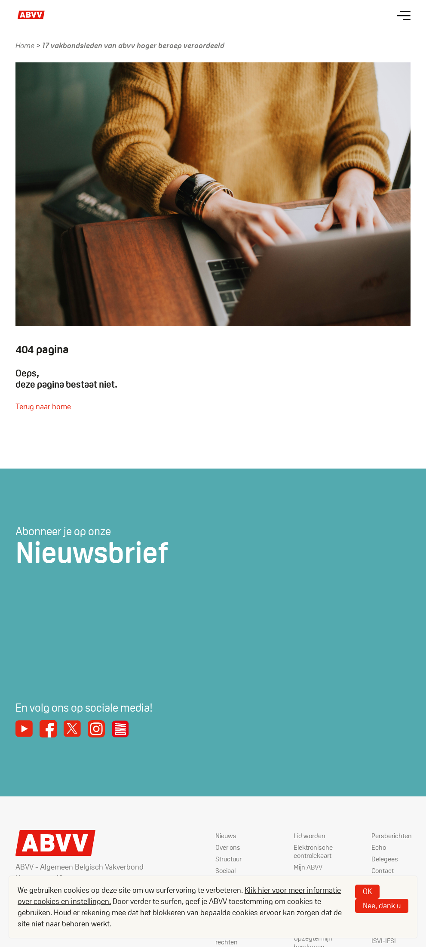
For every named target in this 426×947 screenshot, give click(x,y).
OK (367, 891)
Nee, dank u (382, 905)
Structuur (228, 859)
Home (24, 45)
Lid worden (309, 835)
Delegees (384, 859)
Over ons (227, 847)
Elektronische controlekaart (313, 851)
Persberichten (391, 835)
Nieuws (225, 835)
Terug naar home (43, 406)
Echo (378, 847)
